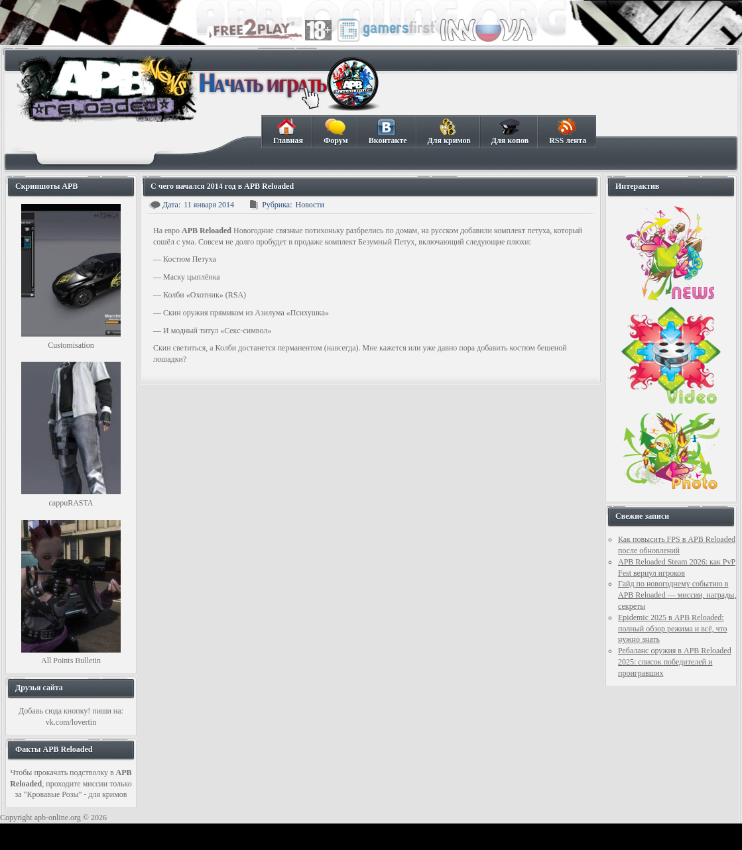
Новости (309, 204)
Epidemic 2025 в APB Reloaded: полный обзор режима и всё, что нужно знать (672, 629)
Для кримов (449, 132)
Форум (335, 132)
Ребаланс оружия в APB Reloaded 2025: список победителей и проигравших (674, 662)
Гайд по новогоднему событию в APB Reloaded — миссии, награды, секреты (677, 595)
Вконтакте (387, 132)
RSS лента (567, 132)
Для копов (509, 132)
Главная (288, 132)
